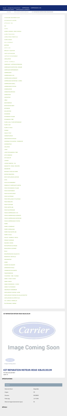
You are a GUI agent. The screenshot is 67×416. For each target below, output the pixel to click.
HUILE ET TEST (36, 37)
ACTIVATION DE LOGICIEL (22, 56)
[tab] (33, 67)
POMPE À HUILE (29, 39)
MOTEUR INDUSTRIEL (8, 26)
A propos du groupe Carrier (14, 7)
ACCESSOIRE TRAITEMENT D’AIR (11, 53)
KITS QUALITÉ (27, 65)
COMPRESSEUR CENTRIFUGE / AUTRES (12, 11)
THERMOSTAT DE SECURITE (22, 33)
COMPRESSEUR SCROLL (8, 9)
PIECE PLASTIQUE (38, 46)
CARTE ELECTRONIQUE (22, 16)
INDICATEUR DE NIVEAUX (29, 59)
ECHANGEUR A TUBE (27, 21)
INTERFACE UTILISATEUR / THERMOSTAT (13, 18)
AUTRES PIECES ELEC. (35, 33)
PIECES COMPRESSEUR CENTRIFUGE (27, 13)
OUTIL (34, 63)
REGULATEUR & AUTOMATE (41, 18)
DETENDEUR (38, 44)
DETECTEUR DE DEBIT (8, 42)
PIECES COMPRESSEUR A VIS (10, 13)
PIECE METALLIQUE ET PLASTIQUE (23, 46)
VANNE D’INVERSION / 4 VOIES (25, 44)
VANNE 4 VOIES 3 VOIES (42, 49)
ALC (37, 20)
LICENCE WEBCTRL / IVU (9, 56)
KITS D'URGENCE (27, 63)
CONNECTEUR (44, 32)
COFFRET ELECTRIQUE (8, 30)
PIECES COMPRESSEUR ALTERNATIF (12, 14)
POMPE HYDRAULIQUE (8, 35)
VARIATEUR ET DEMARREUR (9, 28)
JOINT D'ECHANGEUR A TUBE (10, 23)
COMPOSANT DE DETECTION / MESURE (25, 20)
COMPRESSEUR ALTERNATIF (23, 9)
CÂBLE (41, 28)
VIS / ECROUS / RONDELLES (25, 61)
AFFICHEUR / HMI (28, 18)
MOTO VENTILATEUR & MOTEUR (26, 23)
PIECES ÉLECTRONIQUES (9, 16)
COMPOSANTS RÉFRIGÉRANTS (10, 40)
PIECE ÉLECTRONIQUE (9, 210)
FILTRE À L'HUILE (7, 39)
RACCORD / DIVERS (42, 59)
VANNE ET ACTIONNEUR (29, 49)
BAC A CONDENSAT (26, 47)
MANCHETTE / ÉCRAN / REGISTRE (11, 54)
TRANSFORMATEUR (20, 30)
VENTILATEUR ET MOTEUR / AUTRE (37, 25)
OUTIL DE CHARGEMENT (9, 20)
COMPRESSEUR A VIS (36, 7)
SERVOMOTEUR (6, 51)
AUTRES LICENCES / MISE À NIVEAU (40, 56)
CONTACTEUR (21, 28)
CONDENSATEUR (44, 30)
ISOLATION (19, 49)
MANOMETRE (35, 65)
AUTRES (5, 58)
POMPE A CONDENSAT (20, 35)
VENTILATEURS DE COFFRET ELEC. (11, 32)
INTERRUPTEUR (34, 28)
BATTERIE (5, 21)
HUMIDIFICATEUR (33, 53)
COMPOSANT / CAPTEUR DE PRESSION (28, 40)
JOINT (20, 59)
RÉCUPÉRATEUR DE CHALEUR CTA (29, 54)
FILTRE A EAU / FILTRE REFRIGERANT (12, 63)
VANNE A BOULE (15, 51)
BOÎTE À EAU (36, 47)
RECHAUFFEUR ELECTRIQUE (33, 32)
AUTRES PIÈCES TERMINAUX (10, 61)
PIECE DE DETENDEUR (8, 46)
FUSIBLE (37, 30)
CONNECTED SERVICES (8, 33)
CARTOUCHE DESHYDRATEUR (10, 44)
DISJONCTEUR (29, 30)
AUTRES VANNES (39, 51)
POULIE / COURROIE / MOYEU (10, 59)
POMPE (44, 33)
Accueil (4, 7)
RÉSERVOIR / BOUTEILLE (9, 49)
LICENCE (40, 54)
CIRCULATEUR (30, 35)
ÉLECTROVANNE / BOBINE (27, 51)
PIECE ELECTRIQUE (33, 26)
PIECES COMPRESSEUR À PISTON (30, 14)
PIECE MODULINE (18, 65)
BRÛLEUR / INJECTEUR (43, 63)
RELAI (27, 28)
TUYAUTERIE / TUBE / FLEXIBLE (16, 58)
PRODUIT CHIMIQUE (30, 58)
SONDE (22, 32)
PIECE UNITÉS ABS (7, 65)
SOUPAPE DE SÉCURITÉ (20, 42)
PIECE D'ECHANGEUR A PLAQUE (41, 21)
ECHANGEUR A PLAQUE (14, 21)
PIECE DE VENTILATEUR (21, 26)
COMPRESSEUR (25, 7)
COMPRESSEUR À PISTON (29, 11)
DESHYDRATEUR (32, 42)
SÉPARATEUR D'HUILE (18, 39)
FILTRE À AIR (24, 53)
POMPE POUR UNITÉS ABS (24, 37)
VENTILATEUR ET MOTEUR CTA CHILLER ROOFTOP (15, 25)
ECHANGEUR (43, 20)
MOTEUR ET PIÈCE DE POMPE (10, 37)
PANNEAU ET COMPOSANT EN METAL (12, 47)
